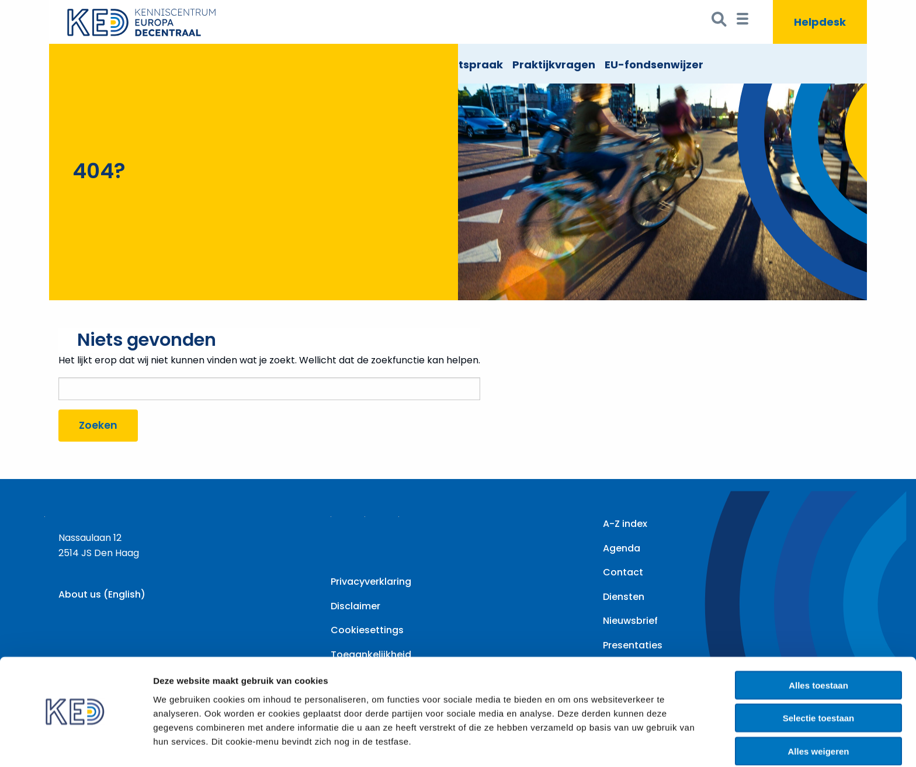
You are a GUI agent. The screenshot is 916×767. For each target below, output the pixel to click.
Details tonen (631, 744)
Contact (623, 572)
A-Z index (625, 523)
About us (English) (101, 594)
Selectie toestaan (819, 683)
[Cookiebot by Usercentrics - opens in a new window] (76, 744)
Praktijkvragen (553, 64)
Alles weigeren (818, 716)
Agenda (621, 548)
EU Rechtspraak (459, 64)
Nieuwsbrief (630, 620)
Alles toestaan (818, 650)
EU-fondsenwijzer (654, 64)
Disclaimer (355, 606)
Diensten (623, 596)
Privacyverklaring (371, 581)
